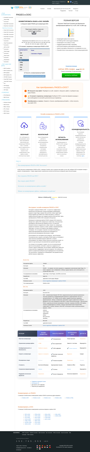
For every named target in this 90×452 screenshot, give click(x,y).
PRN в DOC (37, 414)
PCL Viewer (6, 109)
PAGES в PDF (25, 397)
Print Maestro (7, 95)
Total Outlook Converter (7, 39)
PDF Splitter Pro (8, 74)
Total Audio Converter (6, 56)
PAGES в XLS (47, 397)
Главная (42, 8)
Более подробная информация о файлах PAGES (54, 280)
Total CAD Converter (9, 30)
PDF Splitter (7, 72)
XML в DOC (27, 415)
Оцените (52, 198)
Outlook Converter (34, 432)
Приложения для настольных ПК (62, 8)
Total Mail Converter (8, 36)
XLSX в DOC (28, 419)
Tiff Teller (6, 89)
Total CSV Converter (9, 32)
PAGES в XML (58, 397)
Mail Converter (42, 432)
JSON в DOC (28, 424)
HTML (21, 62)
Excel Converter (64, 432)
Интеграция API (35, 383)
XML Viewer (6, 113)
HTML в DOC (28, 420)
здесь (83, 155)
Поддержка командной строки (39, 381)
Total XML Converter (9, 34)
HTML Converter (56, 432)
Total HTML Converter (6, 20)
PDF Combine (7, 68)
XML (21, 57)
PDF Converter (25, 432)
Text (21, 67)
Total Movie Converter (6, 60)
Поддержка (63, 10)
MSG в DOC (48, 415)
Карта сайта (19, 445)
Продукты (75, 8)
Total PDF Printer (8, 79)
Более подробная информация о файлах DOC (54, 325)
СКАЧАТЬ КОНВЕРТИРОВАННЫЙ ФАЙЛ (34, 76)
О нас (76, 10)
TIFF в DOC (37, 415)
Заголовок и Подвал (36, 53)
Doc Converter (49, 432)
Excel (21, 55)
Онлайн (49, 8)
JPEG (21, 64)
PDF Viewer (6, 111)
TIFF (21, 69)
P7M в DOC (47, 417)
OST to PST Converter (6, 48)
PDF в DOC (27, 414)
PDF (21, 53)
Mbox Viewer (7, 106)
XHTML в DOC (28, 422)
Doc (21, 60)
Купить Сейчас (71, 75)
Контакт (71, 10)
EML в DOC (47, 414)
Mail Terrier (6, 97)
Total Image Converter (6, 52)
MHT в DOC (48, 419)
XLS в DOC (27, 417)
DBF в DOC (37, 420)
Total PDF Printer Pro (8, 82)
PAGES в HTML (69, 397)
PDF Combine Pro (8, 70)
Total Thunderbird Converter (8, 44)
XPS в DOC (37, 422)
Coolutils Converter (8, 17)
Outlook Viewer (7, 102)
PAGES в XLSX (36, 397)
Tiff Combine (7, 87)
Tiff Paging (6, 85)
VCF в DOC (37, 424)
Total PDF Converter (8, 23)
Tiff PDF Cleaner (8, 77)
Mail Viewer (6, 104)
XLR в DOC (37, 419)
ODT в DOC (37, 417)
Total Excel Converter (7, 28)
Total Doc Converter (8, 25)
